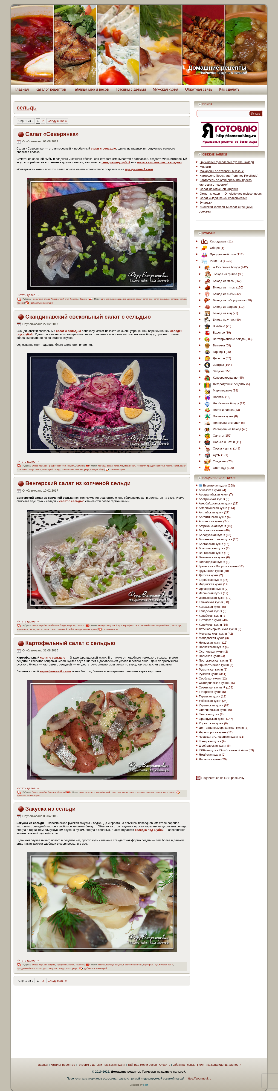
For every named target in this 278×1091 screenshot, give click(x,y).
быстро (101, 965)
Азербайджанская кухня (215, 503)
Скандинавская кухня (214, 683)
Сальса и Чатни (218, 442)
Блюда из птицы (218, 287)
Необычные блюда (41, 299)
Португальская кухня (213, 660)
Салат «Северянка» (51, 134)
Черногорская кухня (212, 732)
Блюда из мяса (218, 281)
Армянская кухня (210, 521)
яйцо (101, 469)
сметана (79, 469)
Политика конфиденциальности (219, 1064)
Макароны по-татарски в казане (222, 171)
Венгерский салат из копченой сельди (77, 483)
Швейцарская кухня (212, 745)
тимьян (86, 629)
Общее (209, 248)
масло (125, 792)
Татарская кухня (210, 692)
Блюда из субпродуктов (224, 300)
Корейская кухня (210, 624)
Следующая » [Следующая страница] (57, 121)
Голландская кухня (212, 562)
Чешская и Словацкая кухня (218, 736)
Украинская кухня (211, 705)
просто (169, 466)
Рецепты (74, 299)
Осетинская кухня (211, 651)
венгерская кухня (106, 625)
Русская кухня (208, 674)
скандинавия (68, 469)
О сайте (164, 1064)
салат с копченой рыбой (62, 629)
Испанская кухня (210, 593)
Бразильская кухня (212, 548)
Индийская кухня (210, 584)
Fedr (145, 1085)
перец (32, 629)
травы (94, 629)
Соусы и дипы (217, 448)
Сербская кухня (210, 678)
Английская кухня (211, 512)
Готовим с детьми (131, 89)
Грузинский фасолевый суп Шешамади (227, 162)
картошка (116, 299)
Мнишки (205, 166)
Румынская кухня (211, 669)
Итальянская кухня (212, 597)
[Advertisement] (54, 1025)
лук (124, 299)
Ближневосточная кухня (215, 539)
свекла (38, 469)
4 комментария (117, 469)
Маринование (217, 390)
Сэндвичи (214, 461)
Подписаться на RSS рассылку (222, 778)
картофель (128, 625)
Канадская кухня (210, 611)
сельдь (183, 299)
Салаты (83, 299)
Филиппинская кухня (213, 709)
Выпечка (213, 345)
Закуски (51, 965)
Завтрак (213, 364)
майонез (131, 299)
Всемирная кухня (213, 485)
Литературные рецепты (223, 384)
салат (139, 299)
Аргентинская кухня (212, 517)
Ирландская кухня (211, 588)
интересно (106, 299)
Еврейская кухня (210, 579)
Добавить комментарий (42, 303)
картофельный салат (145, 625)
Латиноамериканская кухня (218, 629)
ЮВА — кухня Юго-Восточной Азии (223, 750)
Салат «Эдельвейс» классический (223, 198)
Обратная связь (198, 89)
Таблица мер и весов (91, 89)
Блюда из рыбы (39, 466)
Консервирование (219, 377)
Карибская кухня (210, 615)
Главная (22, 89)
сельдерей (47, 469)
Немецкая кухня (210, 642)
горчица (102, 466)
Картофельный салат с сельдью (70, 643)
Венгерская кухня (211, 553)
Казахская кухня (210, 606)
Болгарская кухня (211, 544)
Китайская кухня (210, 620)
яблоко (20, 303)
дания (110, 466)
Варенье (213, 332)
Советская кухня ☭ (212, 687)
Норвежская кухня (211, 647)
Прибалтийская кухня (214, 665)
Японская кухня (209, 759)
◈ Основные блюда (221, 267)
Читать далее (28, 295)
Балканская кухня (211, 530)
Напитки (213, 397)
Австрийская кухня (212, 499)
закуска (118, 965)
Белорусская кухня (212, 535)
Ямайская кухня (210, 754)
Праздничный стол (60, 299)
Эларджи (206, 202)
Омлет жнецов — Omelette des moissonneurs (231, 193)
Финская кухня (209, 714)
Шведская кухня (210, 741)
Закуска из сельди (50, 809)
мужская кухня (166, 965)
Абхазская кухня (210, 490)
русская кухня (50, 968)
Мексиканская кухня (213, 633)
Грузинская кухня (211, 571)
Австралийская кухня (213, 494)
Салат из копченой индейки (219, 189)
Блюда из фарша (219, 306)
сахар (31, 469)
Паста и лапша (218, 410)
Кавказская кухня (211, 602)
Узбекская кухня (210, 700)
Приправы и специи (221, 422)
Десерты (213, 358)
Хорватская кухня (211, 723)
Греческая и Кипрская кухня (218, 566)
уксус (86, 469)
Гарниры (213, 352)
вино (81, 792)
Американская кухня (213, 508)
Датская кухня (208, 575)
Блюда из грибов (219, 274)
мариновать (130, 466)
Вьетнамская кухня (212, 557)
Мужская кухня (165, 89)
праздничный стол (156, 466)
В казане (213, 326)
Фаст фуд (214, 467)
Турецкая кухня (209, 696)
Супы (211, 455)
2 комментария (111, 629)
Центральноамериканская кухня (221, 727)
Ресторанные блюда (221, 429)
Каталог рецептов (51, 89)
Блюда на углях (218, 319)
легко (116, 466)
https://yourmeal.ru (199, 1078)
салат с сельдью (162, 299)
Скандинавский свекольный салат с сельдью (88, 317)
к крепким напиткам (132, 965)
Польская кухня (209, 656)
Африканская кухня (212, 526)
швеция (94, 469)
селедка (175, 299)
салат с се (148, 299)
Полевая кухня (217, 416)
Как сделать (229, 89)
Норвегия (141, 466)
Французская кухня (212, 718)
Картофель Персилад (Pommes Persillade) (229, 175)
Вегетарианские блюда (223, 339)
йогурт (119, 625)
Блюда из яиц (217, 313)
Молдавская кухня (211, 638)
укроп (165, 792)
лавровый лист (163, 625)
